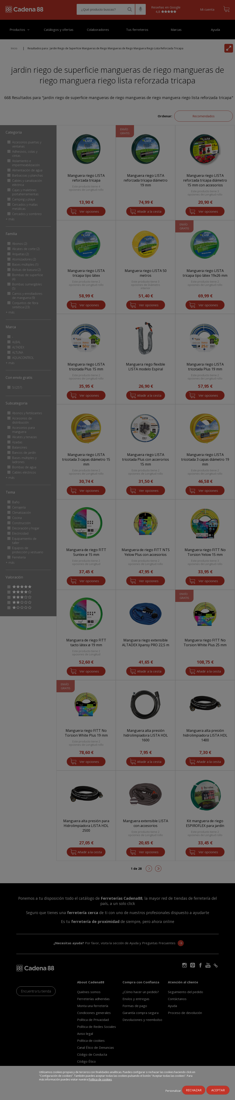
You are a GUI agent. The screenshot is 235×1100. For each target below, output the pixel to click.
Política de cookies (100, 1079)
